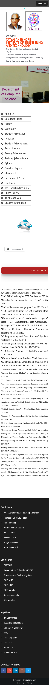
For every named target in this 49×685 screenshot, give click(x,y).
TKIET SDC (8, 642)
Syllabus (9, 163)
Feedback (10, 183)
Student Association (15, 133)
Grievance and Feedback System (18, 575)
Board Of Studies (13, 118)
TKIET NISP (8, 585)
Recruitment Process (16, 178)
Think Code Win (13, 197)
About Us (9, 113)
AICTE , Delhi (9, 532)
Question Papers (13, 168)
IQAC (6, 632)
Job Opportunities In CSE (17, 188)
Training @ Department (17, 158)
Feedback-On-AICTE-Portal (15, 517)
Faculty (8, 123)
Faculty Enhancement (16, 153)
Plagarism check (11, 542)
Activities (9, 138)
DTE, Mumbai (9, 600)
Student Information (15, 202)
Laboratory (10, 128)
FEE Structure (10, 537)
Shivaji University (11, 595)
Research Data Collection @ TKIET (18, 570)
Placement (10, 173)
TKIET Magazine (10, 637)
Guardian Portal (11, 547)
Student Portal (10, 652)
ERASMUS (8, 565)
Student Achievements (17, 143)
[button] (42, 3)
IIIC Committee (10, 617)
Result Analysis (12, 148)
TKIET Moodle (9, 590)
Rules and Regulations (14, 623)
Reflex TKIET (9, 647)
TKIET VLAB (8, 580)
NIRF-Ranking (10, 522)
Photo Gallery (12, 193)
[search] (17, 249)
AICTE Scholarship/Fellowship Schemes (21, 512)
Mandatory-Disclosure (13, 627)
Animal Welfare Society (14, 527)
